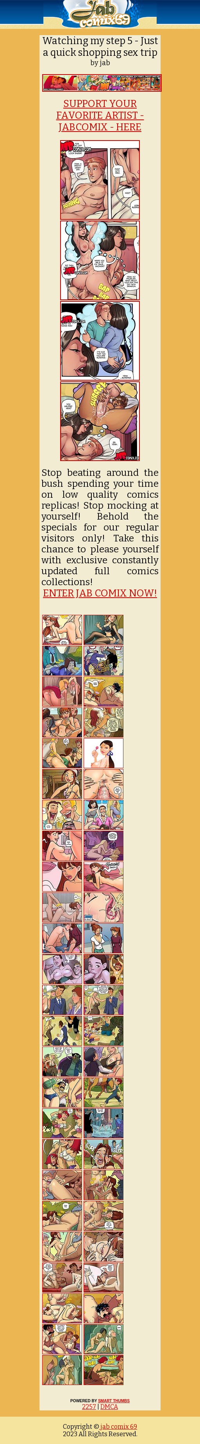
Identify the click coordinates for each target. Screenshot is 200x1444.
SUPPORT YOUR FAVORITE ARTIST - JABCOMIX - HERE (100, 115)
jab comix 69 (118, 1426)
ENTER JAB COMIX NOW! (100, 593)
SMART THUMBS (114, 1401)
